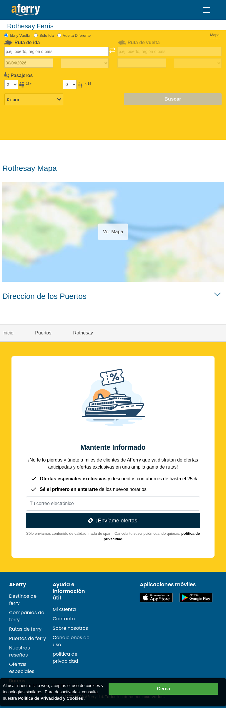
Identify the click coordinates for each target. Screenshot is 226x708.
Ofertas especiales (21, 668)
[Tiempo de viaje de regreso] (198, 63)
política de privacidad (65, 657)
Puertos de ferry (27, 638)
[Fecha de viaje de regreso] (142, 63)
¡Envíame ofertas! (112, 520)
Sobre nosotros (70, 628)
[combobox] (56, 51)
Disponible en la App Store (156, 597)
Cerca (163, 688)
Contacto (64, 618)
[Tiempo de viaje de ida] (85, 63)
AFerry (17, 584)
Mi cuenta (64, 609)
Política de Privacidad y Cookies (50, 698)
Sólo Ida (46, 35)
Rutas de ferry (25, 629)
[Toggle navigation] (207, 10)
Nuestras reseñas (19, 651)
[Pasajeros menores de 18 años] (70, 84)
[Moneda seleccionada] (34, 99)
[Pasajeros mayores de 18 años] (11, 84)
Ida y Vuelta (20, 35)
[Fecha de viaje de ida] (29, 63)
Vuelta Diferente (77, 35)
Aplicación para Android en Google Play (196, 597)
